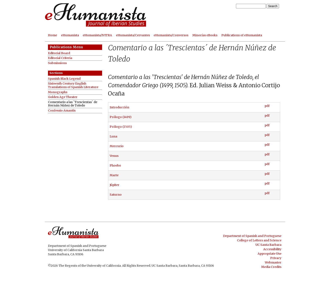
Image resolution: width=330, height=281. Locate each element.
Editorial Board (59, 53)
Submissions (57, 63)
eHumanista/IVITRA (97, 35)
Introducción (119, 107)
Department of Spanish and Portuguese (252, 236)
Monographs (57, 92)
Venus (114, 156)
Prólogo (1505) (121, 127)
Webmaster (273, 262)
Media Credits (271, 267)
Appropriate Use (269, 253)
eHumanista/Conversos (171, 35)
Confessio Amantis (62, 110)
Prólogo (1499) (121, 117)
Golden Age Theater (62, 97)
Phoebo (115, 165)
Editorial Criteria (60, 58)
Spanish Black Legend (64, 79)
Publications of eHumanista (241, 35)
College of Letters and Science (259, 240)
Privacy (275, 258)
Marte (114, 175)
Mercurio (117, 146)
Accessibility (272, 249)
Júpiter (114, 185)
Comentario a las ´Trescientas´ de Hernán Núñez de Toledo (72, 103)
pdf (267, 106)
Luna (113, 136)
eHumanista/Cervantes (133, 35)
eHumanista (70, 35)
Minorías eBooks (204, 35)
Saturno (116, 194)
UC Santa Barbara (268, 245)
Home (52, 35)
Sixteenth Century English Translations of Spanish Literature (73, 85)
